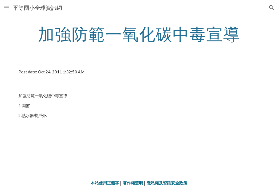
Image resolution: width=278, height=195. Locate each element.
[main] (139, 34)
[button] (6, 7)
